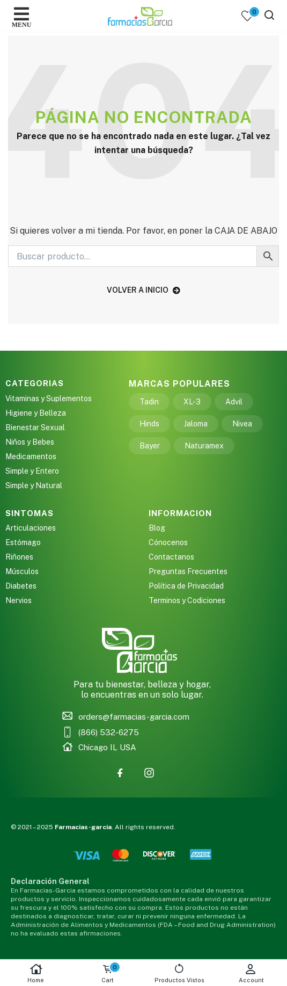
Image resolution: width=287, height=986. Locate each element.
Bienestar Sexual (35, 427)
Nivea (242, 423)
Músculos (22, 571)
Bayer (149, 445)
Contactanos (171, 557)
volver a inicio (143, 290)
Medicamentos (30, 456)
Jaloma (196, 423)
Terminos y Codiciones (187, 600)
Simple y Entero (32, 471)
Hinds (149, 423)
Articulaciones (30, 528)
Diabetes (20, 586)
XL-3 (192, 401)
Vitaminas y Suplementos (48, 398)
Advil (233, 401)
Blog (157, 528)
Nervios (18, 600)
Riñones (19, 557)
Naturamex (204, 445)
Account (251, 973)
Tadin (149, 401)
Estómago (23, 542)
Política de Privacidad (186, 586)
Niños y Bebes (29, 442)
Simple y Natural (33, 485)
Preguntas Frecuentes (188, 571)
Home (36, 973)
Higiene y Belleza (35, 413)
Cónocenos (168, 542)
